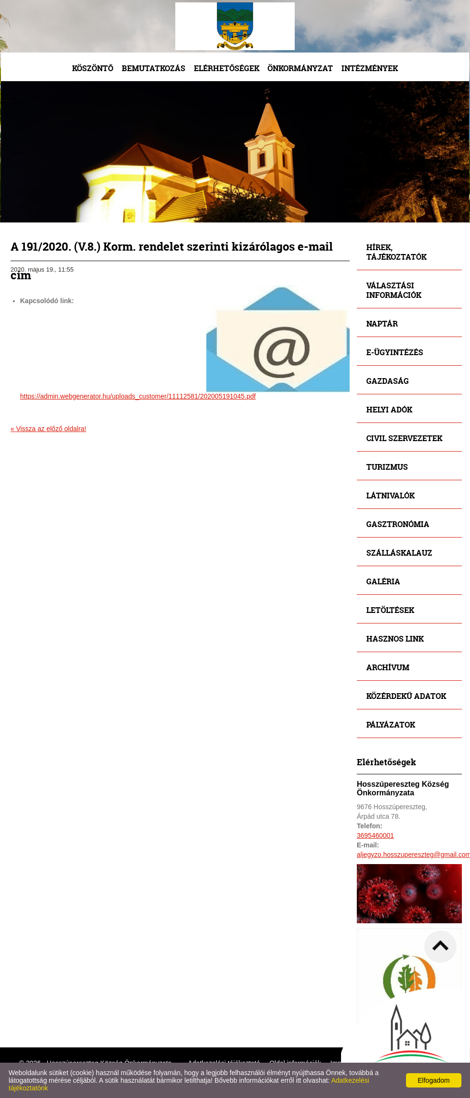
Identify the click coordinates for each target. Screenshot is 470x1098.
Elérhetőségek (226, 68)
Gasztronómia (397, 524)
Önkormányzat (300, 68)
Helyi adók (389, 409)
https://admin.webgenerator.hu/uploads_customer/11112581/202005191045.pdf (138, 396)
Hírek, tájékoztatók (396, 252)
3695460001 (375, 835)
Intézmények (370, 68)
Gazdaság (387, 381)
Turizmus (387, 467)
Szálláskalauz (399, 553)
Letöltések (390, 610)
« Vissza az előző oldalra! (48, 429)
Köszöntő (92, 68)
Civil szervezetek (404, 438)
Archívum (387, 667)
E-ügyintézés (394, 352)
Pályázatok (390, 724)
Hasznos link (395, 638)
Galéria (383, 581)
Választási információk (393, 290)
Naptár (382, 323)
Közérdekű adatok (406, 696)
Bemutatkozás (153, 68)
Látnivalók (390, 495)
